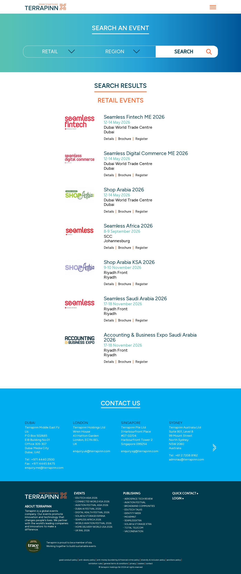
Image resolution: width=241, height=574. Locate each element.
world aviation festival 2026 (93, 523)
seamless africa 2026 (88, 519)
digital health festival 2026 (92, 512)
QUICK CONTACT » (185, 493)
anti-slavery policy (87, 560)
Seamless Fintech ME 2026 (134, 117)
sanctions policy (174, 560)
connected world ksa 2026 (92, 501)
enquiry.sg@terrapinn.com (139, 451)
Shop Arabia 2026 (124, 190)
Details (109, 139)
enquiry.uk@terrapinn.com (91, 451)
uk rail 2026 (82, 530)
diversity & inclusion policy (153, 560)
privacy (133, 563)
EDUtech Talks (133, 509)
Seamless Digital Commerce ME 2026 (146, 153)
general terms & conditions (116, 563)
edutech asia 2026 (86, 497)
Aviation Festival (135, 502)
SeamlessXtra (133, 520)
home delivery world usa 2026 (93, 526)
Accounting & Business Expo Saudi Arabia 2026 (150, 337)
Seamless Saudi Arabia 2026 (135, 298)
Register (141, 139)
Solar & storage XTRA (138, 524)
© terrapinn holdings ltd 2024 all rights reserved (121, 567)
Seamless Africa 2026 (128, 226)
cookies (141, 563)
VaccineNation (133, 531)
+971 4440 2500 (42, 459)
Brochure (124, 139)
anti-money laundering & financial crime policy (118, 560)
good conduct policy (68, 560)
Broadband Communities (139, 506)
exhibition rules (95, 563)
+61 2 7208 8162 (186, 455)
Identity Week (132, 513)
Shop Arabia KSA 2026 (129, 262)
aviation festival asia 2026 (91, 505)
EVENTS (79, 493)
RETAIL (50, 51)
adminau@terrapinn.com (186, 459)
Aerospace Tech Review (138, 498)
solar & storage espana (90, 516)
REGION (114, 51)
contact (149, 563)
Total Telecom (133, 527)
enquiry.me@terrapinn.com (44, 468)
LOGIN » (178, 498)
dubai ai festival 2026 (88, 508)
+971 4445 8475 (43, 463)
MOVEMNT (130, 516)
